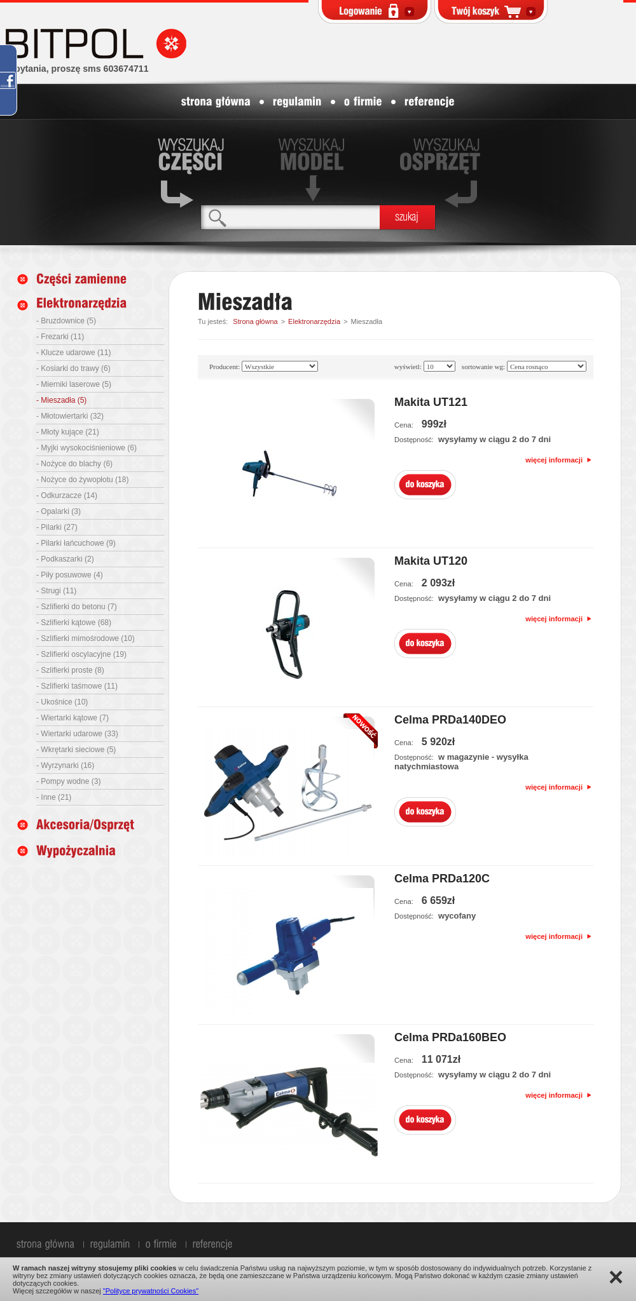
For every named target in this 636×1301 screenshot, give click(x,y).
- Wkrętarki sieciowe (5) (76, 749)
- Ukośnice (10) (62, 702)
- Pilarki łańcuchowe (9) (76, 543)
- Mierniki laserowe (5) (73, 384)
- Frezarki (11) (60, 336)
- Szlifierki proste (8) (70, 670)
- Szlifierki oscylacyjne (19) (81, 654)
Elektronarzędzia (314, 321)
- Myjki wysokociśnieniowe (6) (86, 447)
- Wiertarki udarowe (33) (77, 733)
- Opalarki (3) (58, 511)
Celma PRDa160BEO (450, 1037)
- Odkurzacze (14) (66, 495)
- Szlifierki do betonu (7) (76, 606)
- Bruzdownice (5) (66, 320)
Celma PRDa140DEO (450, 719)
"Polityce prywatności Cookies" (150, 1291)
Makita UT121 (430, 402)
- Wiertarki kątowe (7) (72, 717)
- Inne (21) (53, 797)
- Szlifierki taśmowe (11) (77, 686)
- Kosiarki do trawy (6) (73, 368)
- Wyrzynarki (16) (65, 765)
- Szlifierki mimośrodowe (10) (85, 638)
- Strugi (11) (56, 590)
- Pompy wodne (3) (68, 781)
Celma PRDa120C (442, 878)
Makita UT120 (430, 561)
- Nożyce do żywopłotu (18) (82, 479)
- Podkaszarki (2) (65, 559)
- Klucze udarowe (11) (73, 352)
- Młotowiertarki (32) (70, 416)
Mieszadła (366, 321)
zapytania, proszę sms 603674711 (77, 69)
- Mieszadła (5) (61, 400)
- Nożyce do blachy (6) (74, 463)
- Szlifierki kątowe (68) (73, 622)
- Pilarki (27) (57, 527)
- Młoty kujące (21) (67, 432)
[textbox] (290, 217)
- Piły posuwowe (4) (69, 574)
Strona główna (255, 321)
